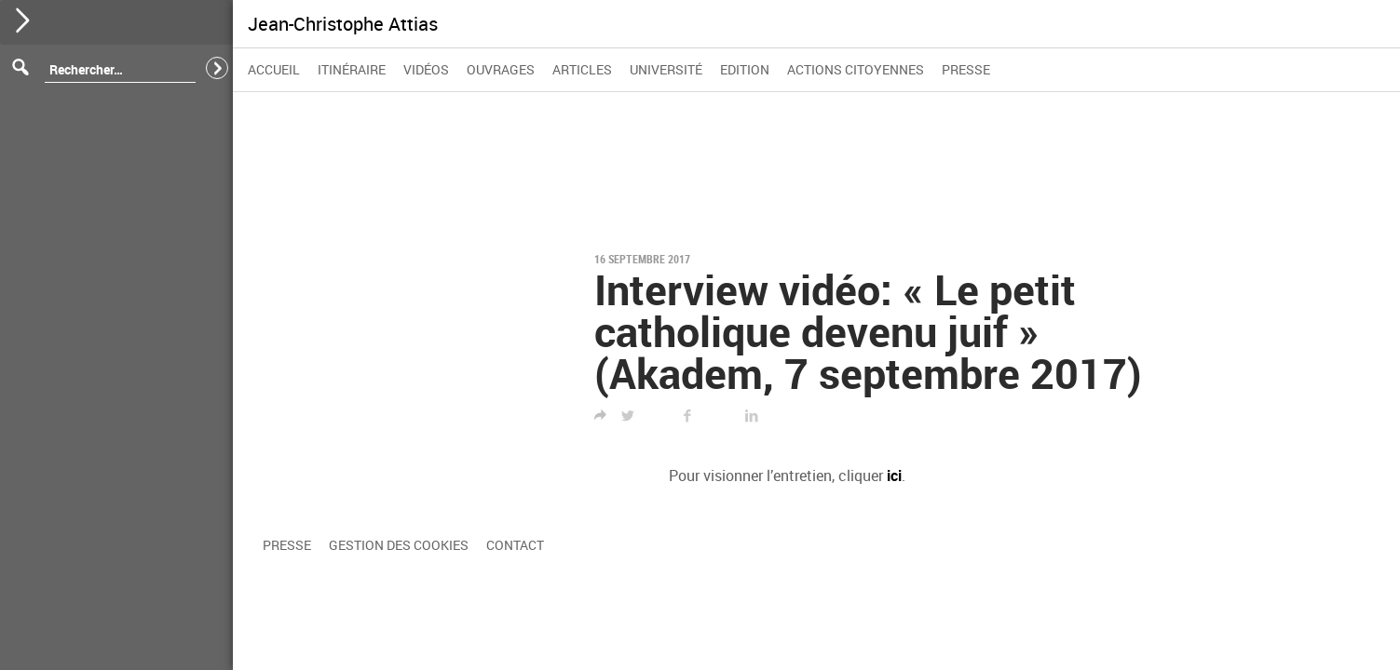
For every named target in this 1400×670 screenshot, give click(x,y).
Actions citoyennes (855, 69)
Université (666, 69)
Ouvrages (501, 69)
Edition (744, 69)
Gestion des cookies (399, 545)
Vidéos (426, 69)
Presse (966, 69)
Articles (582, 69)
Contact (515, 545)
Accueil (274, 69)
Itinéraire (352, 69)
